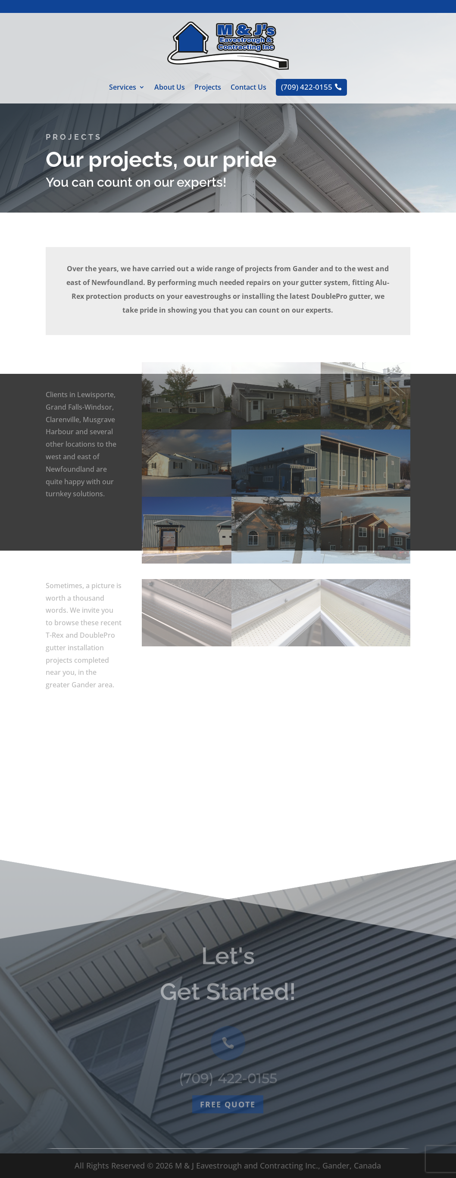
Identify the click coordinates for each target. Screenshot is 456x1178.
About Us (169, 88)
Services (122, 88)
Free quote (228, 1134)
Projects (207, 88)
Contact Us (248, 88)
